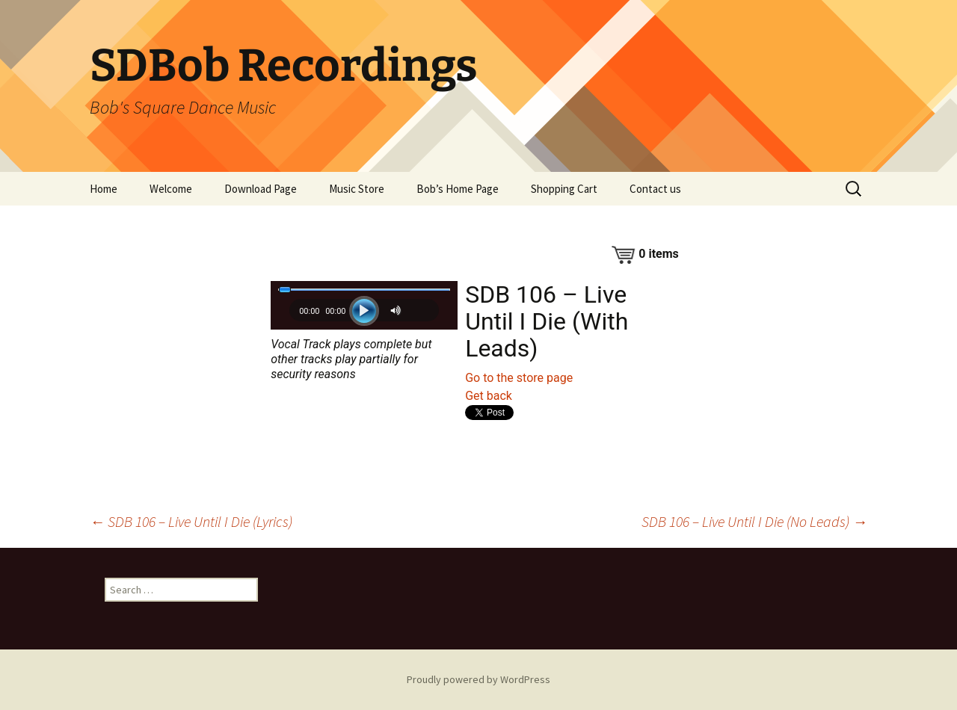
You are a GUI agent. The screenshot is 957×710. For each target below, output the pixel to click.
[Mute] (397, 310)
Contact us (655, 189)
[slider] (364, 289)
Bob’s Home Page (457, 189)
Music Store (356, 189)
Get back (488, 396)
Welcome (171, 189)
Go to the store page (519, 378)
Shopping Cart (564, 189)
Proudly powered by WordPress (478, 679)
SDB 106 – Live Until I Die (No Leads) (754, 521)
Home (103, 189)
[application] (364, 315)
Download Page (260, 189)
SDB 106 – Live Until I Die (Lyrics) (191, 521)
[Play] (364, 310)
